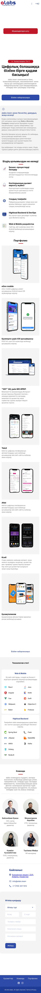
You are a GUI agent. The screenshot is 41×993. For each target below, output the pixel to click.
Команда (20, 978)
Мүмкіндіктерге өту (20, 31)
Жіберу (10, 946)
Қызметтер (8, 978)
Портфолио (33, 978)
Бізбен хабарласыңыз (20, 97)
